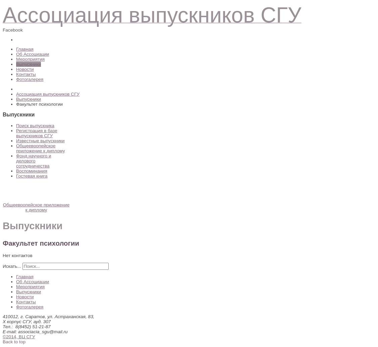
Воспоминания (31, 171)
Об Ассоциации (32, 54)
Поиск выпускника (35, 125)
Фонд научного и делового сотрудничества (33, 160)
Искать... (12, 266)
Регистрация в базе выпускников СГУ (36, 133)
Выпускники (28, 64)
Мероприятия (30, 59)
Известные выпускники (40, 140)
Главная (25, 49)
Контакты (26, 74)
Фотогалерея (29, 79)
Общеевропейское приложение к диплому (40, 148)
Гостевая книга (31, 176)
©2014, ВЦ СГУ (19, 336)
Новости (25, 69)
